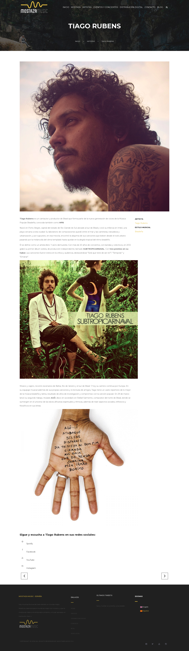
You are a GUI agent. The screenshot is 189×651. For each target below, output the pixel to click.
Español (144, 611)
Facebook (30, 552)
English (144, 607)
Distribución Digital (131, 7)
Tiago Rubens (107, 41)
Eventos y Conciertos (105, 7)
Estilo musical (143, 227)
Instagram (31, 568)
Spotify (29, 543)
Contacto (150, 7)
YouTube (30, 560)
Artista (139, 219)
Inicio (66, 7)
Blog (160, 7)
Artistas (87, 7)
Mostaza (76, 7)
